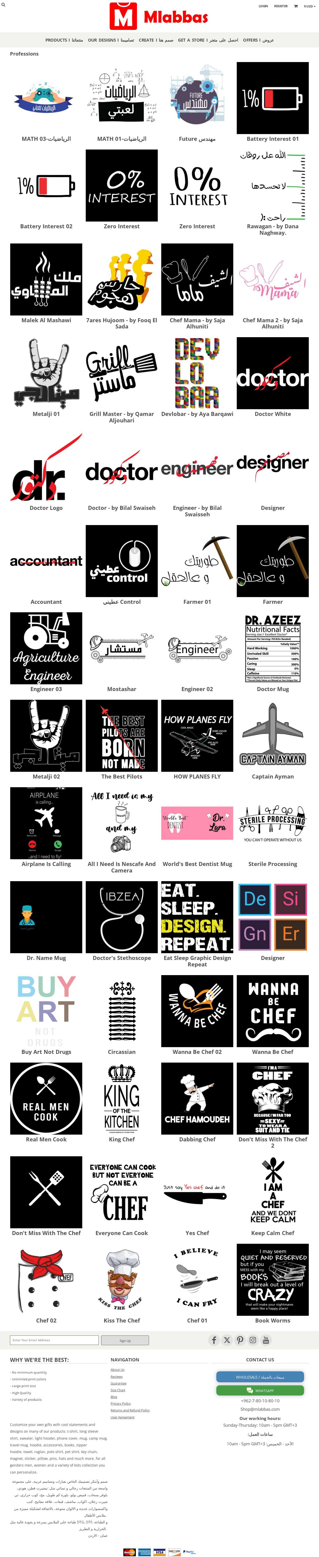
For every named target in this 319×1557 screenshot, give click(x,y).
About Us (117, 1369)
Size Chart (118, 1390)
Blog (114, 1397)
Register (281, 6)
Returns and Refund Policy (130, 1410)
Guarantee (118, 1383)
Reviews (117, 1376)
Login (263, 6)
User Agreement (123, 1417)
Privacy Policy (121, 1403)
